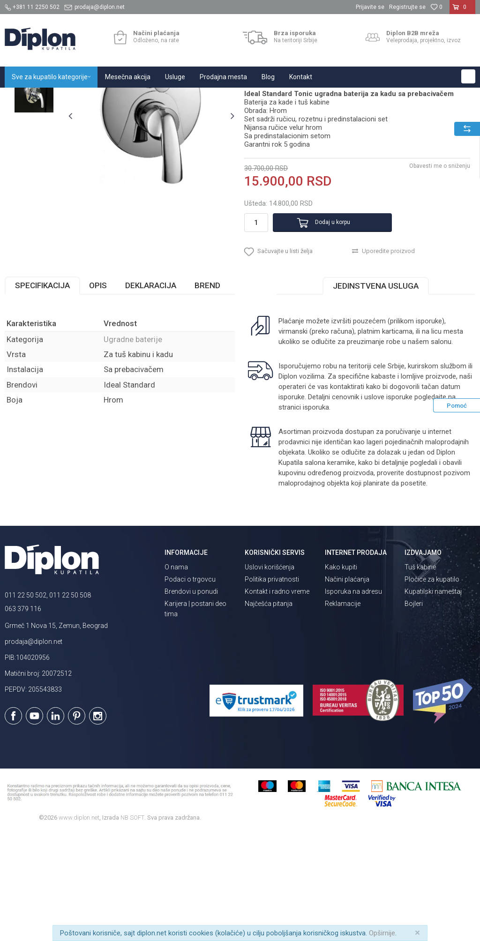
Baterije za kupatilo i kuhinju (138, 97)
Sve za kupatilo (73, 97)
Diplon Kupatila (25, 97)
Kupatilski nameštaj (433, 700)
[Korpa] (462, 10)
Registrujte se (407, 7)
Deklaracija (150, 393)
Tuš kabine (420, 676)
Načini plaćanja (347, 688)
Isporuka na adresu (353, 700)
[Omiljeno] (436, 7)
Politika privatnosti (272, 688)
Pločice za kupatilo (432, 688)
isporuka (315, 515)
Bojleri (414, 712)
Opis (98, 393)
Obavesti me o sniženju (437, 264)
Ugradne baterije (205, 97)
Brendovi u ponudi (191, 700)
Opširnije (382, 933)
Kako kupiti (341, 676)
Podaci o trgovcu (190, 688)
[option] (34, 151)
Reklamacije (342, 712)
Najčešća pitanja (268, 712)
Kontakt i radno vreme (277, 700)
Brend (207, 393)
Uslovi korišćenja (269, 676)
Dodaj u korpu (319, 320)
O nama (176, 676)
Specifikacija (42, 393)
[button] (468, 76)
